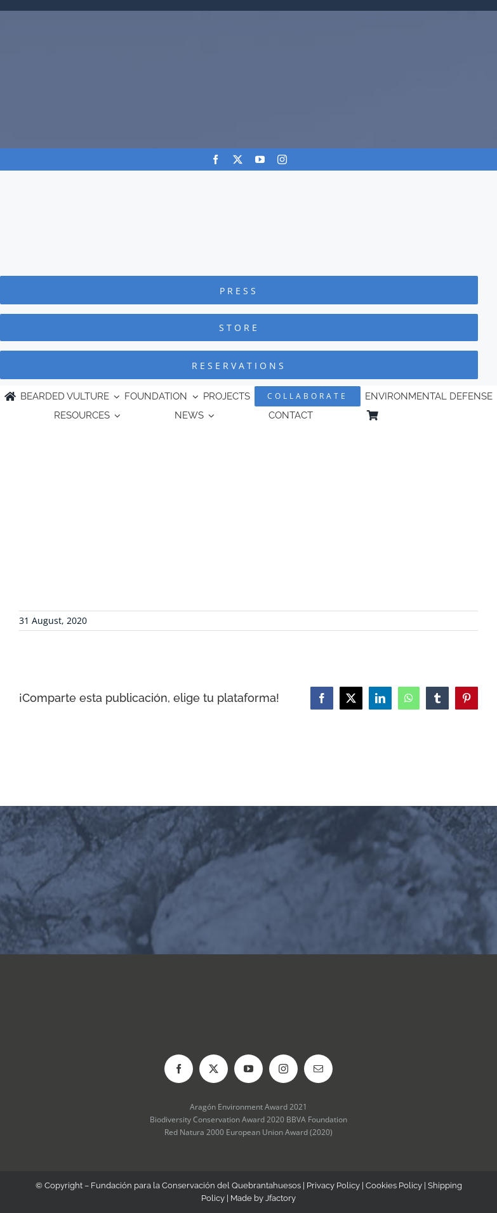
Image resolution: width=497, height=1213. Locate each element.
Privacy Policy (333, 1185)
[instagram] (282, 159)
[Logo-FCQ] (249, 182)
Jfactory (280, 1198)
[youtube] (260, 159)
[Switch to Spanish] (437, 416)
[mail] (318, 1068)
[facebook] (215, 159)
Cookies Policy (394, 1185)
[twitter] (237, 159)
